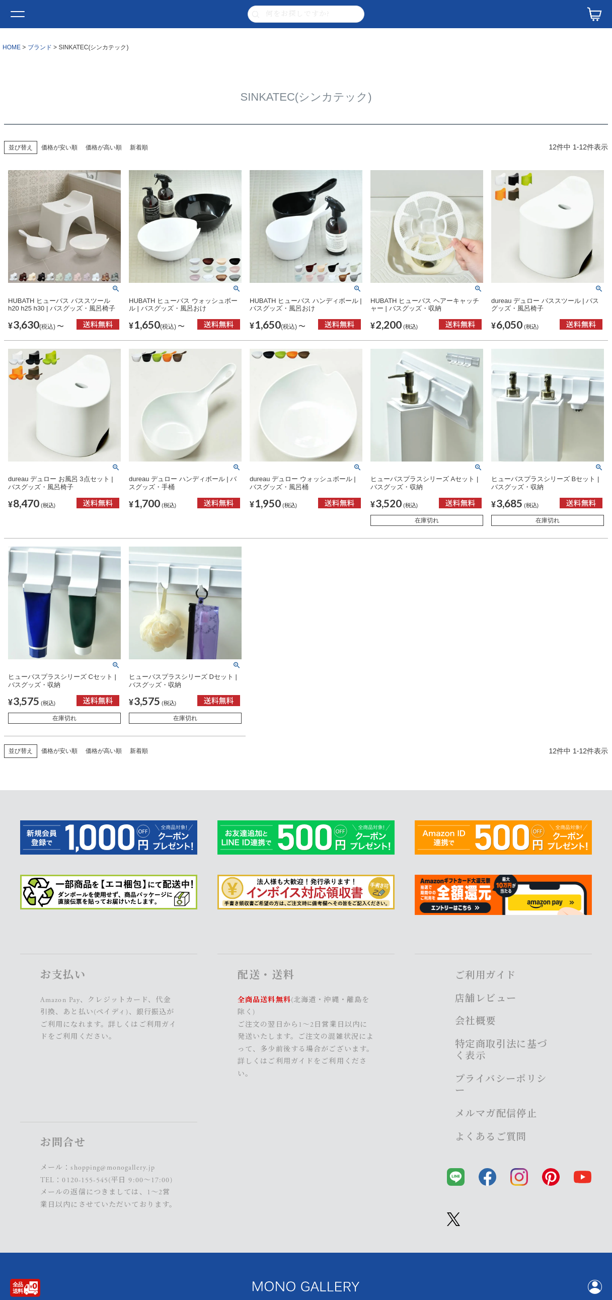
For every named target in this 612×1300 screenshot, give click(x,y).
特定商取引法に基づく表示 (501, 1050)
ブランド (40, 47)
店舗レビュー (485, 998)
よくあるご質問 (491, 1137)
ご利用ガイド (291, 1061)
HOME (12, 47)
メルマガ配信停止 (496, 1114)
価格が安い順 (59, 147)
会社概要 (475, 1021)
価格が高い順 (104, 147)
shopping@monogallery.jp (112, 1167)
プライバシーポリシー (501, 1085)
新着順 (139, 147)
